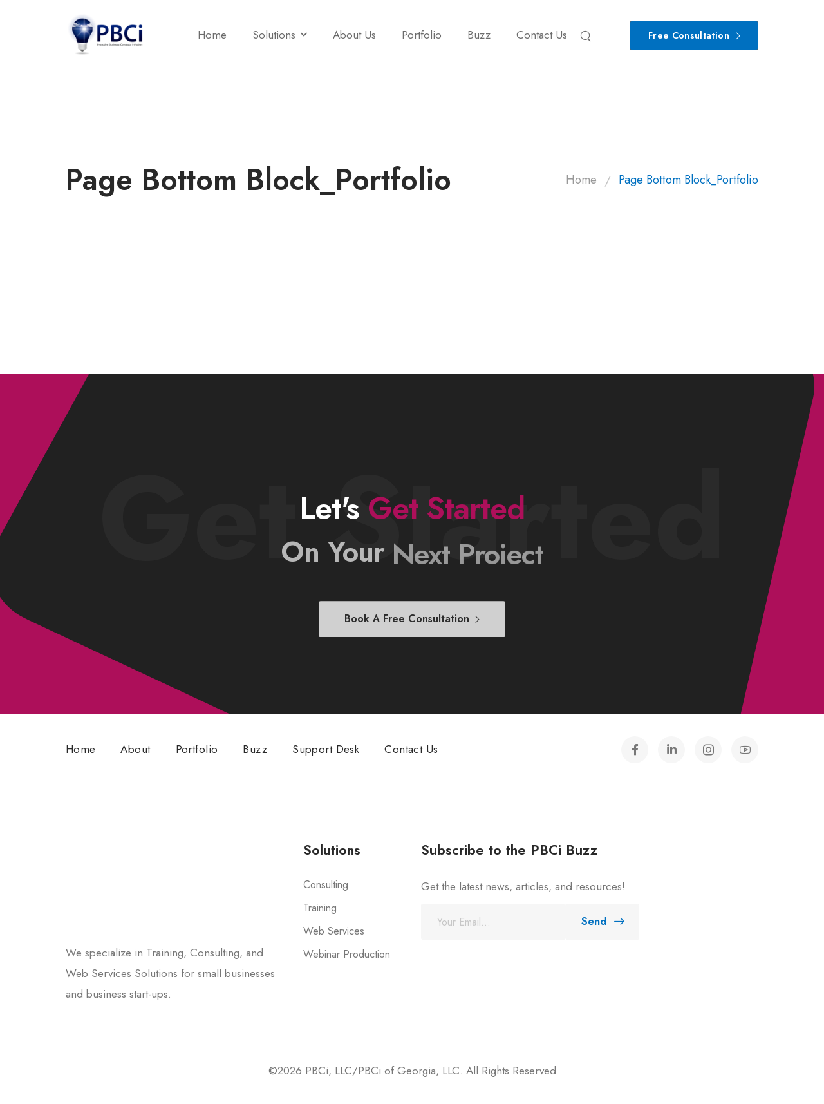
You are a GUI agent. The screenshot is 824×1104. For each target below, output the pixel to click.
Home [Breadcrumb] (581, 179)
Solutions (273, 35)
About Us (354, 35)
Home (212, 35)
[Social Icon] (634, 749)
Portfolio (422, 35)
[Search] (587, 35)
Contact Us (541, 35)
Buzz (479, 35)
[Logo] (106, 35)
